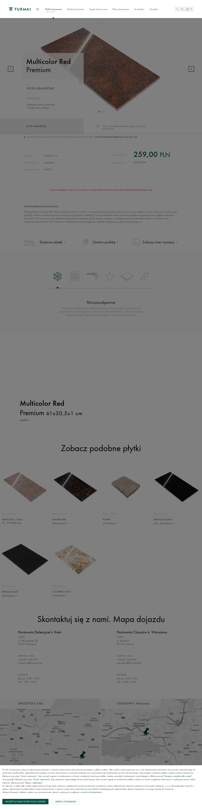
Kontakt (162, 10)
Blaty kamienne (129, 10)
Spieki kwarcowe (107, 10)
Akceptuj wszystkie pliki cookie (25, 801)
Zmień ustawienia (65, 801)
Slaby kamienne (84, 10)
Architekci (148, 10)
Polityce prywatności (92, 792)
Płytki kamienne (62, 12)
